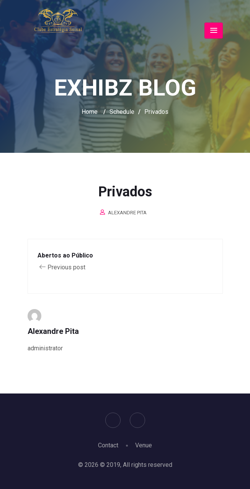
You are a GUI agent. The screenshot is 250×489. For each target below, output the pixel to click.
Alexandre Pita (127, 212)
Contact (108, 445)
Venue (143, 445)
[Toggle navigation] (213, 31)
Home (90, 111)
